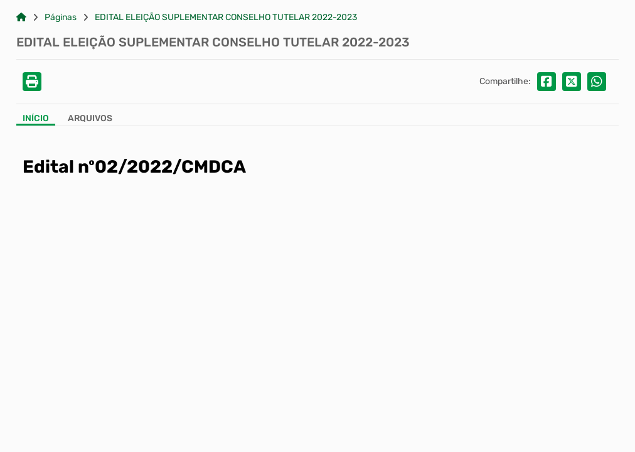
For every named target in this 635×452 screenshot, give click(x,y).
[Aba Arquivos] (90, 120)
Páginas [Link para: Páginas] (61, 18)
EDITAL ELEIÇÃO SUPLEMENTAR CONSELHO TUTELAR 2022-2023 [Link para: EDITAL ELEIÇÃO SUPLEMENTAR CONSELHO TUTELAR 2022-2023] (226, 18)
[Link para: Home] (21, 18)
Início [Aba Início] (36, 119)
